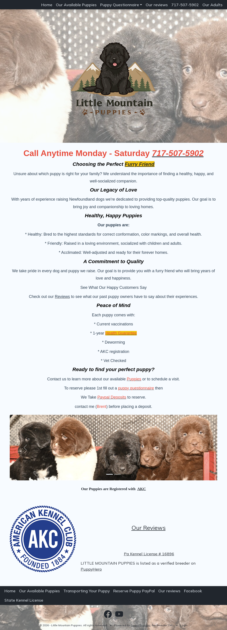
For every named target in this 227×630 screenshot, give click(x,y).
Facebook (193, 590)
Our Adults (212, 4)
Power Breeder (140, 625)
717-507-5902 (185, 4)
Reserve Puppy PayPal (134, 590)
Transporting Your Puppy (86, 590)
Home (46, 4)
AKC (141, 489)
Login (184, 625)
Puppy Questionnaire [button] (119, 4)
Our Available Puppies (76, 4)
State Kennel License (23, 600)
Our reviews (157, 4)
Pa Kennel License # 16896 (149, 553)
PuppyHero (91, 569)
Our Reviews (148, 527)
